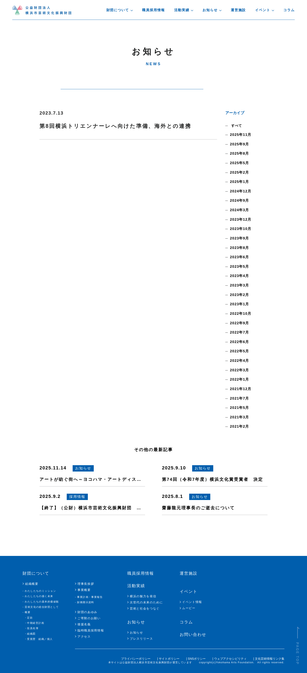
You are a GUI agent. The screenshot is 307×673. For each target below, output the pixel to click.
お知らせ (136, 622)
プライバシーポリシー (136, 658)
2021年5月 (239, 408)
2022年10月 (240, 314)
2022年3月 (239, 370)
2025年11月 (240, 135)
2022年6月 (239, 342)
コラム (289, 10)
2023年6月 (239, 257)
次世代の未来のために (146, 602)
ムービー (189, 608)
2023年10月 (240, 229)
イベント (188, 591)
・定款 (28, 617)
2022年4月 (239, 361)
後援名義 (84, 624)
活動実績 (136, 586)
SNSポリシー (197, 658)
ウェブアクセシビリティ (230, 658)
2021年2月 (239, 426)
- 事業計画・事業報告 (89, 597)
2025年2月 (239, 172)
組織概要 (31, 583)
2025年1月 (239, 182)
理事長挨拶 (85, 583)
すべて (236, 125)
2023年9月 (239, 238)
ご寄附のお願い (89, 618)
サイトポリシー (169, 658)
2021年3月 (239, 417)
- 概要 (26, 612)
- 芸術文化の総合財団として (41, 606)
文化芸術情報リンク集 (269, 658)
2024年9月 (239, 201)
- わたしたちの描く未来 (38, 596)
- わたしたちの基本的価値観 (41, 601)
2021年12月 (240, 389)
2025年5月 (239, 163)
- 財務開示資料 (84, 602)
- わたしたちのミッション (39, 590)
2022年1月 (239, 379)
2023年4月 (239, 276)
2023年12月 (240, 220)
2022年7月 (239, 332)
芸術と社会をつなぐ (145, 608)
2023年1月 (239, 304)
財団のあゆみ (87, 612)
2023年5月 (239, 267)
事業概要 (84, 589)
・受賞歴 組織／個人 (38, 639)
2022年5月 (239, 351)
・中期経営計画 (34, 623)
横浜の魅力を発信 (143, 596)
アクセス (84, 636)
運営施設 (238, 10)
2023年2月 (239, 295)
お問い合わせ (193, 634)
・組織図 (30, 633)
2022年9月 (239, 323)
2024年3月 (239, 210)
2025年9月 (239, 144)
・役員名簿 (31, 628)
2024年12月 (240, 191)
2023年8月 (239, 248)
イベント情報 (192, 601)
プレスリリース (141, 638)
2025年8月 (239, 153)
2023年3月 (239, 285)
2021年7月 (239, 398)
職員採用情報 (153, 10)
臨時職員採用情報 (90, 630)
